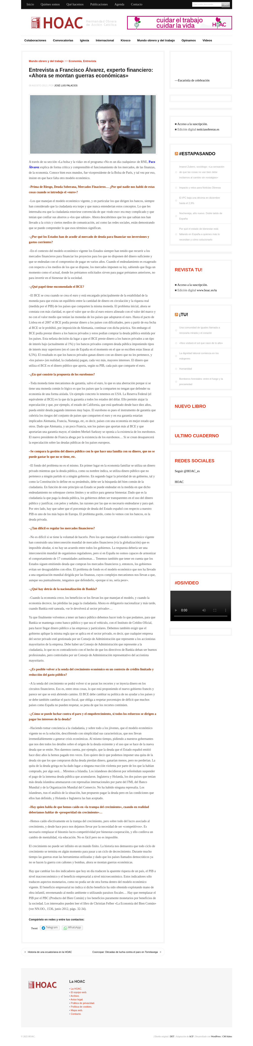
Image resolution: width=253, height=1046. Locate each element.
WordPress (216, 1036)
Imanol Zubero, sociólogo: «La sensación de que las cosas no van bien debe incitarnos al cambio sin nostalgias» (201, 172)
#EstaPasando (197, 153)
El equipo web (78, 992)
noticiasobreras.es (208, 129)
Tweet (34, 928)
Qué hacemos (75, 4)
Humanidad (185, 368)
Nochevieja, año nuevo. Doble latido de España (200, 216)
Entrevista (89, 61)
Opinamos (189, 40)
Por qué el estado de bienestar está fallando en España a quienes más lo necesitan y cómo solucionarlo (199, 234)
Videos (207, 40)
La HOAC (76, 988)
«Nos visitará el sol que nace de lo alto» (201, 343)
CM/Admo (227, 1036)
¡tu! (183, 314)
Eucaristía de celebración (194, 80)
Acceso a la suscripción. (192, 124)
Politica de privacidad (82, 1003)
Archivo (75, 995)
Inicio (30, 4)
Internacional (105, 40)
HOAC (179, 482)
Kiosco (125, 40)
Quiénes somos (50, 4)
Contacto (136, 4)
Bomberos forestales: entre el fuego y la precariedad (201, 381)
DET (172, 1036)
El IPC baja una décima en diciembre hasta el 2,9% (199, 200)
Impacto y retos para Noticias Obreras (200, 187)
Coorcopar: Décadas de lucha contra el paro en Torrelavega (125, 952)
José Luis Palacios (65, 85)
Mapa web (76, 1010)
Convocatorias (63, 40)
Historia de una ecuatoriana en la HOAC (50, 952)
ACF (191, 1036)
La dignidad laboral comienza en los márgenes (199, 356)
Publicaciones (99, 4)
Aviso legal (77, 999)
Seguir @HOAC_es (187, 471)
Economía (75, 61)
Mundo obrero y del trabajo (156, 40)
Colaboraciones (35, 40)
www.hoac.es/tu (207, 290)
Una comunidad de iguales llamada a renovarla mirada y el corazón (199, 330)
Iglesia (84, 40)
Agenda (119, 4)
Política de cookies (81, 1006)
